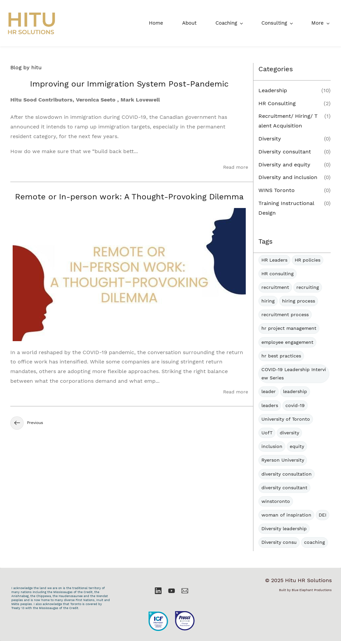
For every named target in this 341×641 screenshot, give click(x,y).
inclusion (271, 446)
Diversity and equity (284, 164)
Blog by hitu (26, 67)
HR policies (307, 260)
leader (268, 391)
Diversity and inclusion (287, 177)
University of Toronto (285, 419)
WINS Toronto (276, 190)
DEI (322, 515)
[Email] (185, 591)
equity (297, 446)
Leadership (272, 90)
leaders (269, 405)
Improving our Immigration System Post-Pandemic (129, 84)
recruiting (307, 287)
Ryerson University (282, 460)
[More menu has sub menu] (321, 23)
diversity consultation (286, 474)
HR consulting (277, 273)
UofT (266, 432)
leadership (295, 391)
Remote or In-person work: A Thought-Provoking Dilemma (129, 196)
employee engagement (287, 342)
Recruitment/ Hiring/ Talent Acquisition (288, 121)
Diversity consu (279, 542)
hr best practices (281, 355)
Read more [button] (235, 167)
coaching (314, 542)
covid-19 (295, 405)
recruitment (275, 287)
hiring (268, 301)
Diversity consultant (284, 151)
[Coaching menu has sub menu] (179, 23)
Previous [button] (26, 423)
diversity (289, 432)
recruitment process (285, 315)
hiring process (298, 301)
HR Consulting (277, 103)
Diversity (269, 138)
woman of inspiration (286, 515)
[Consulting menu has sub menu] (227, 23)
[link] (171, 607)
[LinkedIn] (158, 591)
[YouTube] (171, 591)
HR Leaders (274, 260)
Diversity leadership (284, 529)
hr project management (288, 328)
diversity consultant (284, 487)
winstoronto (275, 501)
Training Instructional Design (286, 208)
